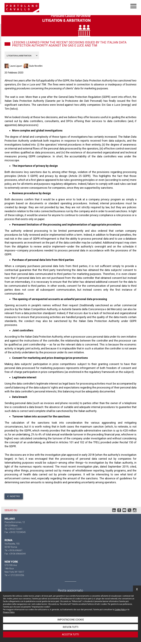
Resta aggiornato (70, 590)
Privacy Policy (9, 612)
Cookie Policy (120, 610)
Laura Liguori (16, 66)
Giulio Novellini (35, 66)
